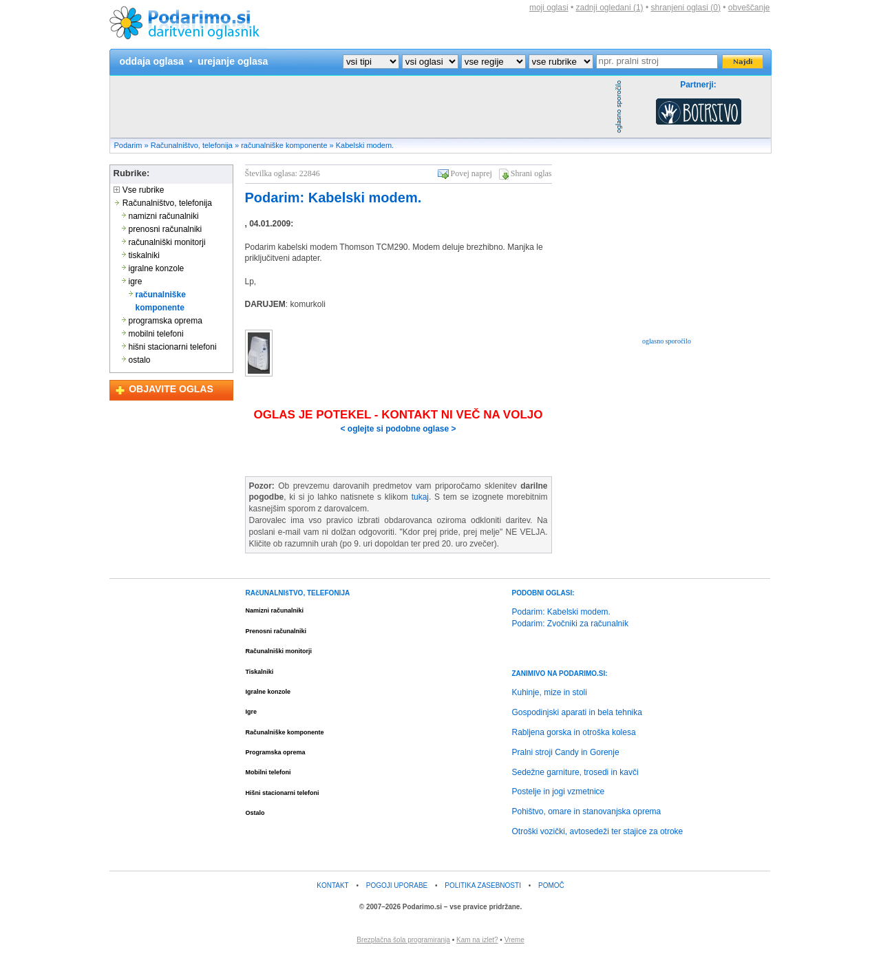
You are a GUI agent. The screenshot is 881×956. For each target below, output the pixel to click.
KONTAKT (332, 885)
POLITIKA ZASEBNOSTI (483, 885)
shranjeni (685, 7)
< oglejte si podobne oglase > (398, 429)
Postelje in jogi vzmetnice (558, 791)
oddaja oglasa (152, 61)
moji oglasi (549, 7)
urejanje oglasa (233, 61)
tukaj (420, 497)
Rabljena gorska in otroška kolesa (574, 732)
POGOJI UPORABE (396, 885)
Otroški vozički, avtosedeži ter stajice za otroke (597, 831)
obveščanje (749, 7)
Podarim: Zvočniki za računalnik (570, 623)
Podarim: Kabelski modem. (333, 197)
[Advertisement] (360, 107)
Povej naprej (471, 173)
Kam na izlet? (477, 940)
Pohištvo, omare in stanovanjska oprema (586, 811)
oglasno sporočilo (666, 341)
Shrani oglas (531, 173)
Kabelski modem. (365, 145)
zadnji (610, 7)
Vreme (514, 940)
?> (430, 61)
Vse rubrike (139, 190)
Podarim (128, 145)
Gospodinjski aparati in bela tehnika (577, 712)
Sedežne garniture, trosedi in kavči (575, 772)
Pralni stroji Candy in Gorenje (565, 752)
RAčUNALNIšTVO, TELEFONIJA (298, 593)
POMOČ (551, 885)
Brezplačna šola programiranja (403, 940)
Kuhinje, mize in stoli (549, 692)
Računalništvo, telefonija (192, 145)
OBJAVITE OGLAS (171, 388)
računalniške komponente (284, 145)
